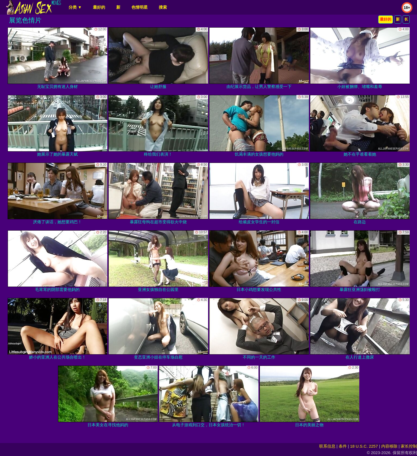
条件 (343, 446)
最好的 (99, 7)
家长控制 (409, 446)
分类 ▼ (75, 7)
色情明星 (139, 7)
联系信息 (327, 446)
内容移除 (389, 446)
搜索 (163, 7)
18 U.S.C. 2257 (364, 446)
